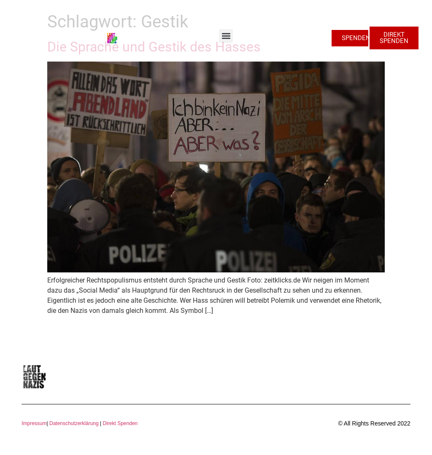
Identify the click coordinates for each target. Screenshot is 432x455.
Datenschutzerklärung (74, 423)
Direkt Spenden (119, 423)
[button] (226, 36)
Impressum (34, 423)
